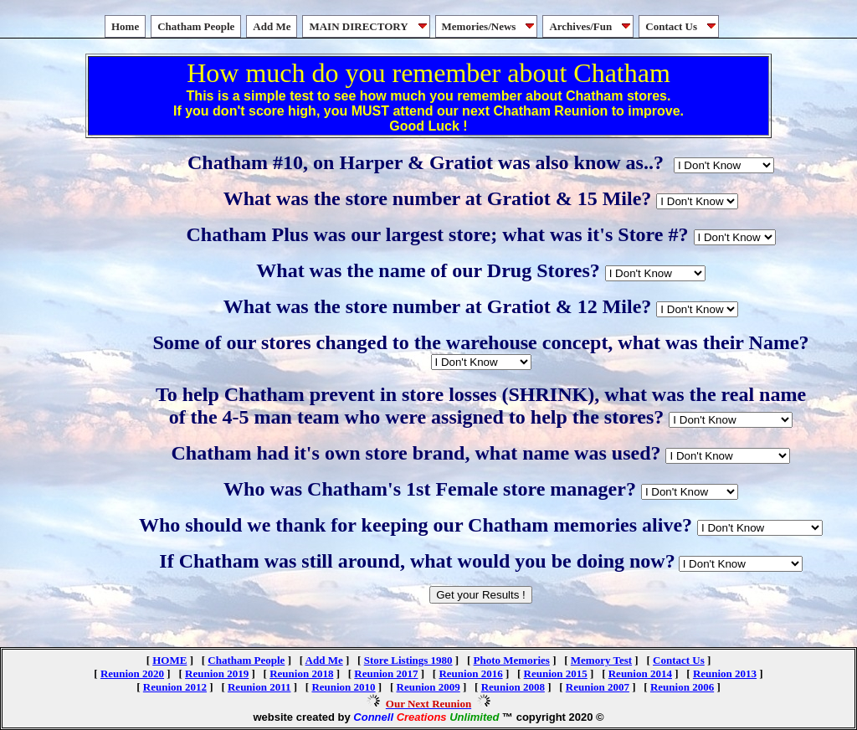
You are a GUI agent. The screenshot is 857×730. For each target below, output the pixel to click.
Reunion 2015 (556, 673)
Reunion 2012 (175, 687)
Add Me (271, 26)
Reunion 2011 (259, 687)
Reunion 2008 (513, 687)
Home (125, 26)
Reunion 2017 (386, 673)
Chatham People (195, 26)
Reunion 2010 (343, 687)
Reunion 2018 (301, 673)
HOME (169, 660)
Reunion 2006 (682, 687)
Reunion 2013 (725, 673)
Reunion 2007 (597, 687)
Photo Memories (512, 660)
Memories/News (490, 26)
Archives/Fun (591, 26)
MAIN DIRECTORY (369, 26)
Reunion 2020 (132, 673)
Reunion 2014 (640, 673)
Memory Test (601, 660)
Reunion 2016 (470, 673)
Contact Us (682, 26)
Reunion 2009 (428, 687)
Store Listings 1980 (408, 660)
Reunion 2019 (217, 673)
